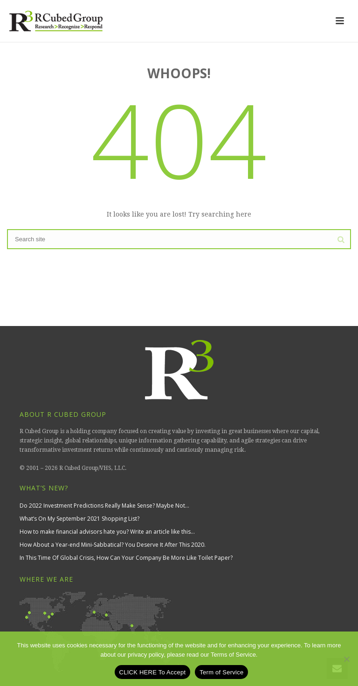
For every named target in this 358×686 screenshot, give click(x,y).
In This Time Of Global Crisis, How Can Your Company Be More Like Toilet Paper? (126, 558)
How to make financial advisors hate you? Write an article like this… (107, 532)
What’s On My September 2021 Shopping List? (79, 519)
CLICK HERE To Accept (152, 672)
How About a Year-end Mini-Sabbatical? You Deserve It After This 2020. (113, 545)
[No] (346, 659)
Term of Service (221, 672)
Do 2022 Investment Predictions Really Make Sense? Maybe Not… (104, 505)
